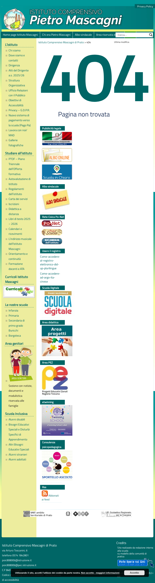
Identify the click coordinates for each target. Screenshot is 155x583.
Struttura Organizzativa (17, 83)
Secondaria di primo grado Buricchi (17, 325)
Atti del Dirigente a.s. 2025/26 (19, 73)
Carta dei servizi (18, 199)
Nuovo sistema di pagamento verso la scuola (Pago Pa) (20, 120)
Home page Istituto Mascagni (20, 34)
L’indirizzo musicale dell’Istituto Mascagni (20, 244)
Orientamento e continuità (18, 256)
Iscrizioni (14, 204)
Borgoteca (15, 335)
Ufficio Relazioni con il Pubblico (18, 93)
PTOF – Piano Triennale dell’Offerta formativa (17, 166)
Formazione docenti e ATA (16, 266)
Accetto (134, 572)
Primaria (14, 315)
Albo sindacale (83, 34)
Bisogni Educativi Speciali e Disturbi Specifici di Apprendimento (19, 432)
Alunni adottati (17, 459)
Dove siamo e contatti (17, 57)
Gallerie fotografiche (16, 142)
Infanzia (13, 310)
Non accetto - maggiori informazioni (100, 573)
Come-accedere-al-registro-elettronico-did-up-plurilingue (50, 262)
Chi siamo (14, 50)
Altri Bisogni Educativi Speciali (19, 447)
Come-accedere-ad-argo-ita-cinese (50, 277)
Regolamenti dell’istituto (16, 191)
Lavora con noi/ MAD (18, 132)
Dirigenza (14, 65)
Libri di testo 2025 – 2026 (19, 221)
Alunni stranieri (18, 454)
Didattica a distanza (15, 211)
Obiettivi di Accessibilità (16, 102)
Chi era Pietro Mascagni (56, 34)
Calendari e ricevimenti (15, 231)
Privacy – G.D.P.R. (19, 110)
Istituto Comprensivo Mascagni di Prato (61, 42)
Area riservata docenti (109, 34)
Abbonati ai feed (50, 495)
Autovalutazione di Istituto (19, 181)
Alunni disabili (17, 419)
